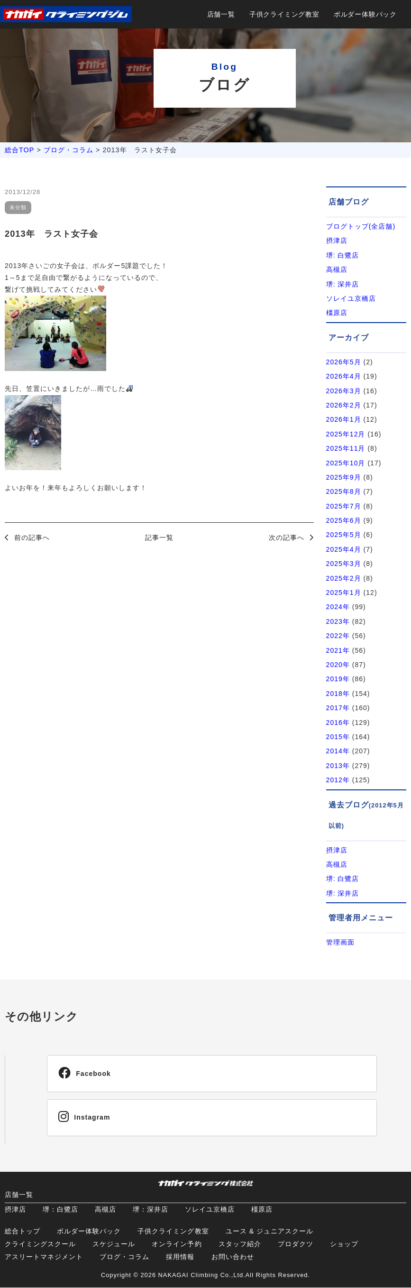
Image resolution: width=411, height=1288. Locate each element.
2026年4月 (343, 376)
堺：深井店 (150, 1210)
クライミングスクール (40, 1244)
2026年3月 (343, 391)
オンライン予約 (176, 1244)
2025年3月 (343, 563)
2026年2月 (343, 405)
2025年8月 (343, 491)
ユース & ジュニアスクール (270, 1231)
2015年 (338, 737)
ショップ (344, 1244)
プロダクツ (295, 1244)
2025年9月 (343, 477)
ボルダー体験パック (365, 14)
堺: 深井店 (342, 284)
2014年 (338, 751)
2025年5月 (343, 534)
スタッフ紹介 (240, 1244)
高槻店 (336, 269)
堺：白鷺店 (60, 1210)
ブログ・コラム (68, 150)
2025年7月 (343, 506)
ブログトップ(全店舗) (361, 226)
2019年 (338, 679)
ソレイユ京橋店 (351, 298)
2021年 (338, 650)
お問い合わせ (232, 1257)
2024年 (338, 607)
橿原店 (336, 312)
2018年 (338, 693)
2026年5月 (343, 362)
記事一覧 (159, 537)
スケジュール (113, 1244)
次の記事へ (286, 537)
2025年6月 (343, 520)
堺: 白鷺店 (342, 255)
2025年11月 (345, 448)
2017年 (338, 708)
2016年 (338, 722)
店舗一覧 (221, 14)
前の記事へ (32, 537)
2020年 (338, 664)
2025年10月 (345, 463)
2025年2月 (343, 578)
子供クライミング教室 (284, 14)
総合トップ (22, 1231)
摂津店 (336, 240)
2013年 (338, 765)
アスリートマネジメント (44, 1257)
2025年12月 (345, 434)
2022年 (338, 635)
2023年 (338, 621)
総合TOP (19, 150)
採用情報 (180, 1257)
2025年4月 (343, 549)
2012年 (338, 780)
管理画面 (340, 942)
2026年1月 (343, 419)
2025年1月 (343, 592)
